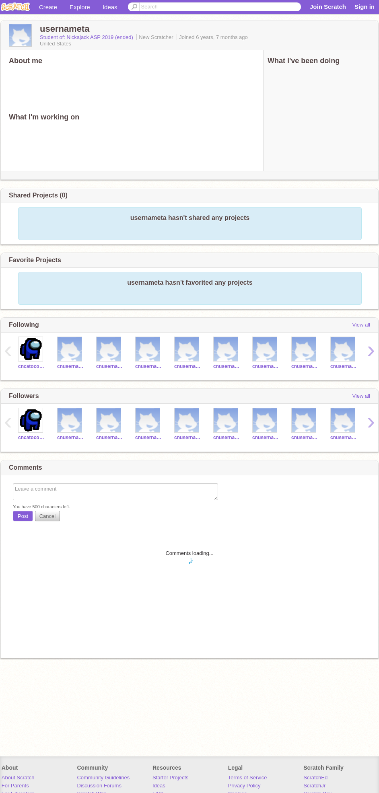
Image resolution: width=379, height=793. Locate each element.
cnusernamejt (226, 366)
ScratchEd (315, 778)
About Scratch (18, 778)
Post (23, 516)
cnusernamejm (304, 366)
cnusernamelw (109, 366)
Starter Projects (170, 778)
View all (361, 325)
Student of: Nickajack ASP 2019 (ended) (87, 37)
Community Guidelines (103, 778)
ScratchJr (314, 786)
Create (48, 7)
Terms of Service (247, 778)
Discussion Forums (99, 786)
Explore (80, 7)
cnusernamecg (187, 366)
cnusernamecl (148, 366)
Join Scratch (328, 6)
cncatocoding (31, 366)
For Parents (15, 786)
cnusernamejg (343, 366)
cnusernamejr (70, 366)
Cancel (47, 516)
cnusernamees (265, 366)
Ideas (110, 7)
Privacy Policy (244, 786)
